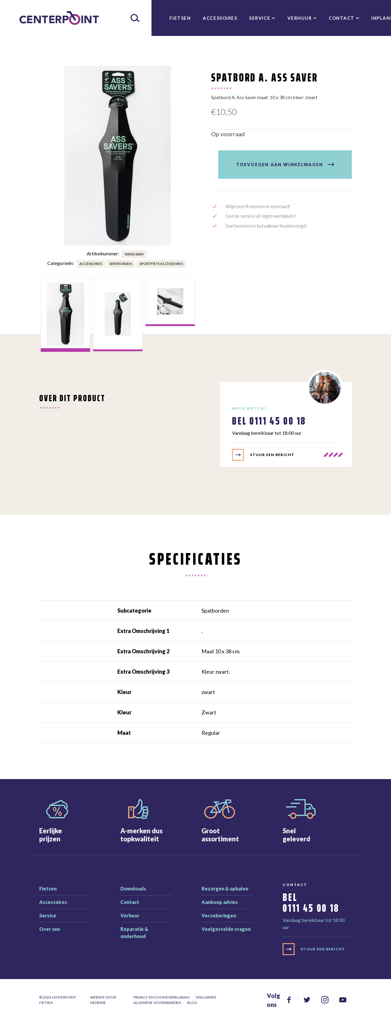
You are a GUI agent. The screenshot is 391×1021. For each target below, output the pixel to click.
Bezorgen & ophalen (224, 888)
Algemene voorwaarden (157, 1002)
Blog (192, 1002)
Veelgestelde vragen (226, 929)
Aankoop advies (219, 902)
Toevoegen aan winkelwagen (279, 164)
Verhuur (299, 18)
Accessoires (220, 18)
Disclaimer (206, 997)
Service (259, 18)
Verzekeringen (218, 915)
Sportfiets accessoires (161, 263)
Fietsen (180, 18)
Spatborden (121, 263)
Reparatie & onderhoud (134, 932)
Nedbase (98, 1002)
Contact (341, 18)
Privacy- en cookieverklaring (162, 997)
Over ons (49, 929)
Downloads (133, 888)
